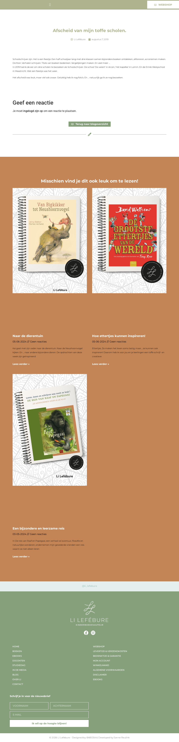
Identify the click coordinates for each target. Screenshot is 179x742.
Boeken (17, 651)
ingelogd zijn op (33, 111)
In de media (19, 670)
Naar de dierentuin (28, 336)
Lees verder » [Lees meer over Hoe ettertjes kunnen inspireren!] (100, 364)
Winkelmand (101, 665)
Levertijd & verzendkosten (110, 651)
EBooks (17, 656)
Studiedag (18, 665)
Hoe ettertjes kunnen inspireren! (118, 336)
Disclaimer (100, 674)
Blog (15, 674)
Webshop (99, 646)
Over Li (16, 679)
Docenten (18, 660)
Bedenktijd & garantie (107, 656)
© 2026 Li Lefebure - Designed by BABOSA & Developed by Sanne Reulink (89, 737)
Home (15, 646)
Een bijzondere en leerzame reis (39, 528)
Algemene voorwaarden (108, 670)
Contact (17, 684)
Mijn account (101, 660)
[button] (50, 5)
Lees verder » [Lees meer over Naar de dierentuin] (21, 364)
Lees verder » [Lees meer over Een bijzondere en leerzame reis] (21, 556)
